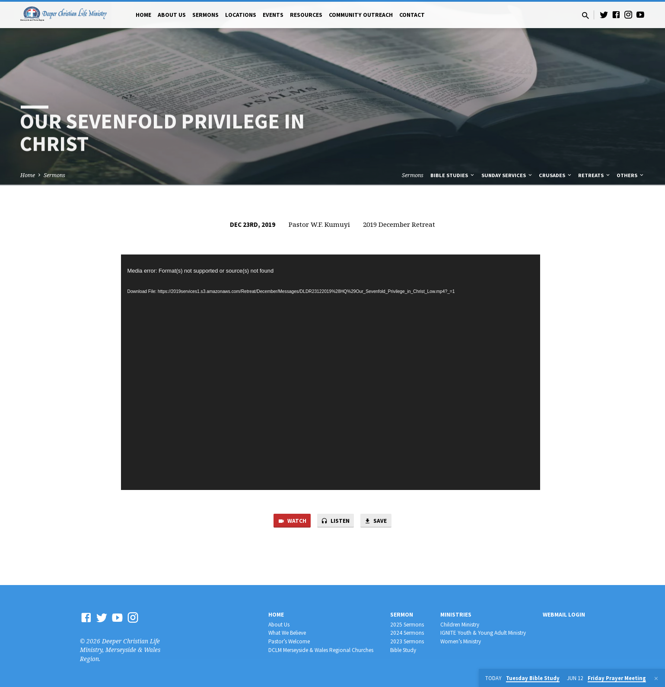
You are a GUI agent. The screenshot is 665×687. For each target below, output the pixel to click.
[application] (330, 372)
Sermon (401, 614)
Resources (306, 15)
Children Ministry (459, 624)
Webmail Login (564, 614)
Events (273, 15)
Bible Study (403, 650)
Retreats (594, 175)
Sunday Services (507, 175)
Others (631, 175)
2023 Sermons (407, 642)
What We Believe (287, 633)
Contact (412, 15)
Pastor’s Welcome (289, 642)
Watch (289, 521)
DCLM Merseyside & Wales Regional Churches (320, 650)
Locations (240, 15)
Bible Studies (452, 175)
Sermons (205, 15)
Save (378, 521)
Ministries (455, 614)
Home (143, 15)
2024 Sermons (407, 633)
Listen (335, 521)
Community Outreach (361, 15)
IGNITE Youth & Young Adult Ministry (483, 633)
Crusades (556, 175)
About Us (172, 15)
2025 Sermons (407, 624)
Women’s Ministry (460, 642)
